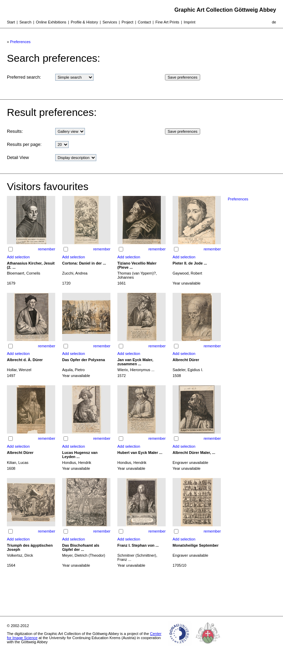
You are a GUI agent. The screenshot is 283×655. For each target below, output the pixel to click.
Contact (144, 22)
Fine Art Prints (167, 22)
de (274, 22)
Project (127, 22)
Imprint (189, 22)
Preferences (20, 42)
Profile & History (84, 22)
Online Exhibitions (51, 22)
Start (11, 22)
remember (46, 249)
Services (110, 22)
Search (25, 22)
